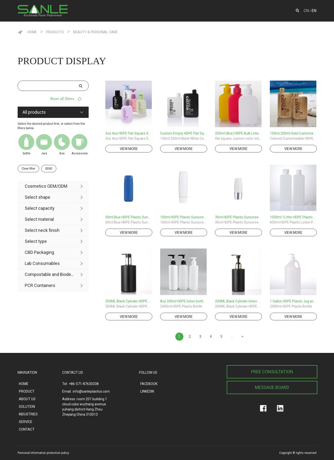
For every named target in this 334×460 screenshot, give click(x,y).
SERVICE (163, 10)
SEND (48, 168)
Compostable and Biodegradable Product (49, 274)
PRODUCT (110, 10)
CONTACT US (72, 372)
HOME (88, 10)
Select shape (37, 197)
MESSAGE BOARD (272, 387)
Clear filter (28, 168)
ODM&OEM (137, 10)
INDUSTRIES (190, 10)
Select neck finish (42, 230)
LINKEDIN (147, 391)
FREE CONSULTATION (272, 371)
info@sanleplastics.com (91, 391)
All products (34, 112)
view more (129, 149)
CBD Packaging (39, 252)
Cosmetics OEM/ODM (46, 186)
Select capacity (40, 208)
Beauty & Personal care (116, 32)
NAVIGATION (27, 372)
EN (313, 10)
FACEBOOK (148, 384)
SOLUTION (245, 10)
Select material (39, 219)
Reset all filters (62, 99)
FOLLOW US (148, 372)
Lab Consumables (42, 263)
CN (306, 10)
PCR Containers (40, 285)
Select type (36, 241)
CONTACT (271, 10)
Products (63, 32)
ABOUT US (218, 10)
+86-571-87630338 (84, 384)
